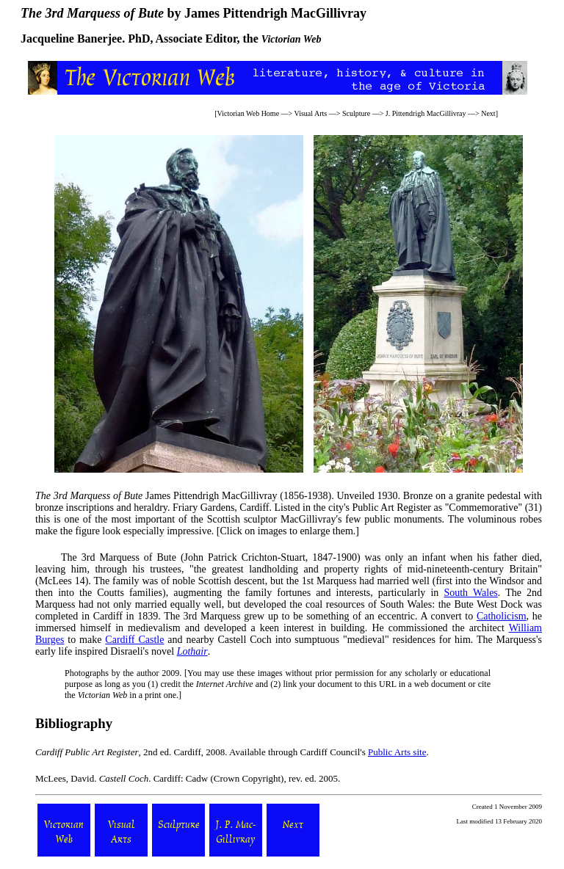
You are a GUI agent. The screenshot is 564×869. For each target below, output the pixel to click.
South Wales (470, 592)
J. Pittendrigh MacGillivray (426, 113)
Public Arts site (397, 751)
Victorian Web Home (248, 113)
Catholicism (502, 616)
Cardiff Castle (134, 639)
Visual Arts (311, 113)
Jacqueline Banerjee (71, 38)
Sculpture (356, 113)
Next (488, 113)
